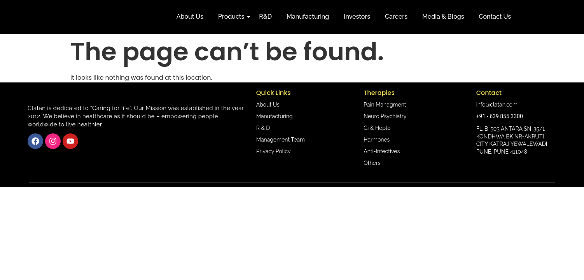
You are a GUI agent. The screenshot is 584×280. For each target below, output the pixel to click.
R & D (263, 128)
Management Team (280, 139)
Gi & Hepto (377, 128)
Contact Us (495, 16)
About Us (190, 16)
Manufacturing (308, 16)
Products (232, 16)
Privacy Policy (273, 151)
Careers (396, 16)
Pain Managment (385, 105)
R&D (265, 16)
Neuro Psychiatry (385, 116)
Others (372, 163)
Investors (357, 16)
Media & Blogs (443, 16)
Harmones (377, 139)
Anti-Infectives (382, 151)
